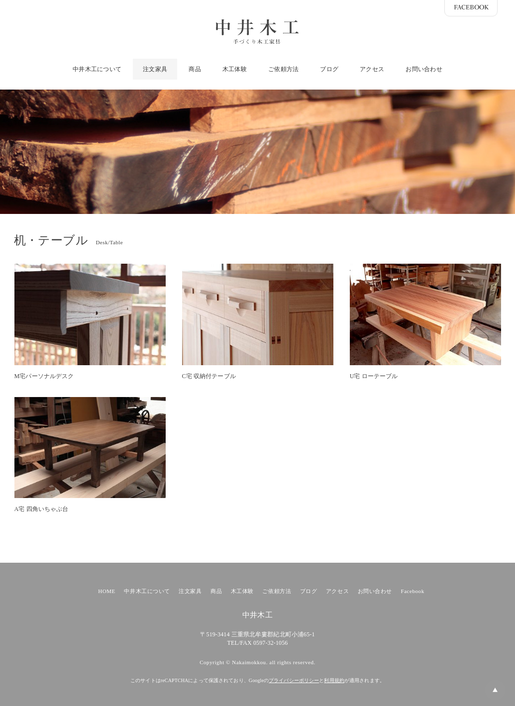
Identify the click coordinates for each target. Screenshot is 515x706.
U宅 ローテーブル (374, 376)
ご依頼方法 (283, 69)
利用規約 (334, 680)
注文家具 (155, 69)
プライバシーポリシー (294, 680)
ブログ (329, 69)
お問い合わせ (424, 69)
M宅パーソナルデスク (44, 376)
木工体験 (234, 69)
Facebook (412, 591)
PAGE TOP (485, 693)
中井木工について (97, 69)
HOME (106, 591)
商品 (195, 69)
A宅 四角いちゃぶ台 (41, 508)
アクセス (372, 69)
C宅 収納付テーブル (209, 376)
